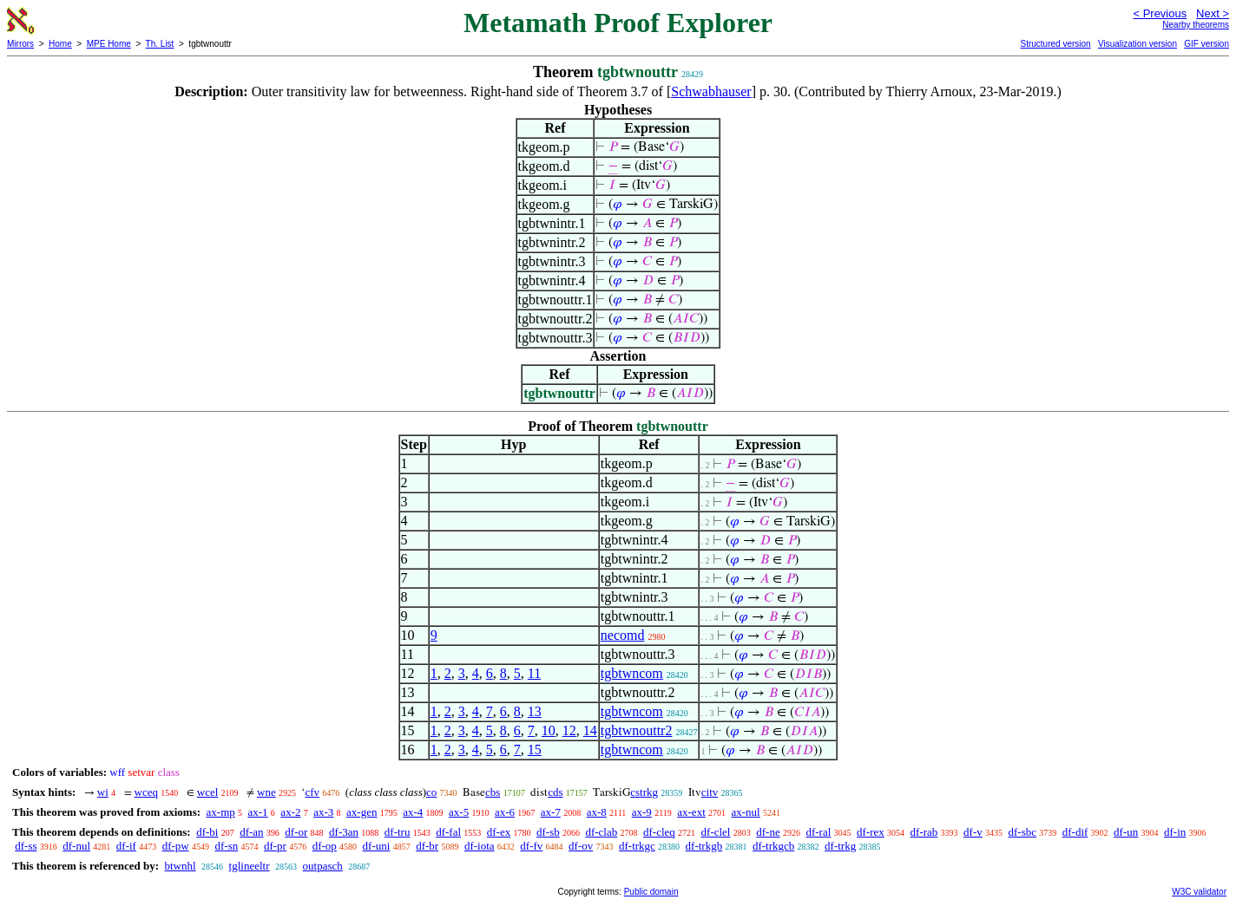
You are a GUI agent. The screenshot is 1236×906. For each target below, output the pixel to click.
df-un (1126, 831)
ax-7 (551, 811)
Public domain (651, 891)
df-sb (548, 831)
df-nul (76, 845)
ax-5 (459, 811)
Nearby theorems (1195, 24)
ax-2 (290, 811)
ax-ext (691, 811)
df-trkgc (637, 845)
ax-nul (746, 811)
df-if (126, 845)
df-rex (870, 831)
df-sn (226, 845)
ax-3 (323, 811)
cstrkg (644, 791)
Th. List (160, 44)
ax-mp (221, 811)
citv (710, 791)
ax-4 (413, 811)
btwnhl (179, 865)
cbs (492, 791)
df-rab (924, 831)
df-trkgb (704, 845)
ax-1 (258, 811)
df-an (251, 831)
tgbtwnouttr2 (637, 730)
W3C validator (1199, 891)
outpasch (323, 865)
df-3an (343, 831)
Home (60, 44)
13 (535, 711)
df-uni (377, 845)
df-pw (175, 845)
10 (549, 730)
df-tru (398, 831)
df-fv (531, 845)
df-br (427, 845)
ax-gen (361, 811)
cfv (312, 791)
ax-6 (505, 811)
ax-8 (597, 811)
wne (266, 791)
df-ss (25, 845)
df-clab (601, 831)
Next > (1212, 13)
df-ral (818, 831)
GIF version (1206, 44)
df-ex (498, 831)
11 (534, 673)
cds (555, 791)
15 (535, 749)
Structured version (1055, 44)
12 (569, 730)
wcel (208, 791)
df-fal (448, 831)
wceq (146, 791)
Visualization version (1137, 44)
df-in (1175, 831)
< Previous (1160, 13)
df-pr (275, 845)
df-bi (207, 831)
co (431, 791)
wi (102, 791)
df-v (973, 831)
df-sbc (1023, 831)
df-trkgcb (773, 845)
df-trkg (840, 845)
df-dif (1075, 831)
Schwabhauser (711, 91)
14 (590, 730)
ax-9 (642, 811)
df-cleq (659, 831)
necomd (623, 635)
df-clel (716, 831)
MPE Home (109, 44)
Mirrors (20, 44)
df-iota (479, 845)
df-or (296, 831)
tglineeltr (249, 865)
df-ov (581, 845)
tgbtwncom (632, 673)
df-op (324, 845)
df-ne (767, 831)
